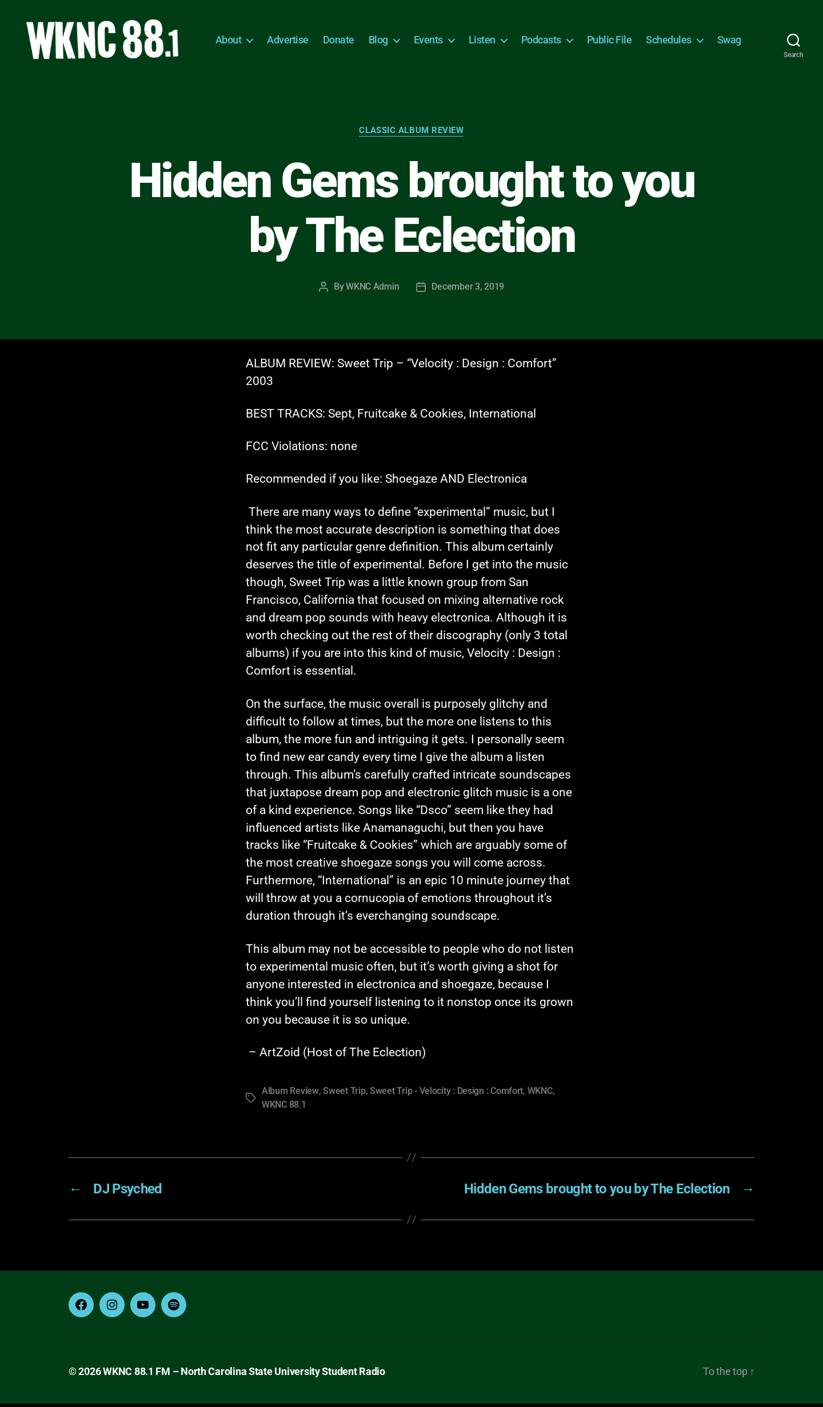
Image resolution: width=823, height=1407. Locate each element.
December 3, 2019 (468, 290)
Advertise (326, 33)
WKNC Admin (372, 290)
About (267, 33)
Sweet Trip (343, 1094)
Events (466, 33)
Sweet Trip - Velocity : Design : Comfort (445, 1094)
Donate (377, 33)
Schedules (707, 33)
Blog (416, 33)
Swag (729, 50)
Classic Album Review (411, 134)
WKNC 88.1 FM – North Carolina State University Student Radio (244, 1375)
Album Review (290, 1094)
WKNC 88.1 (284, 1108)
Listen (520, 33)
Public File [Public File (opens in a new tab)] (647, 33)
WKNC (539, 1094)
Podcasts (580, 33)
